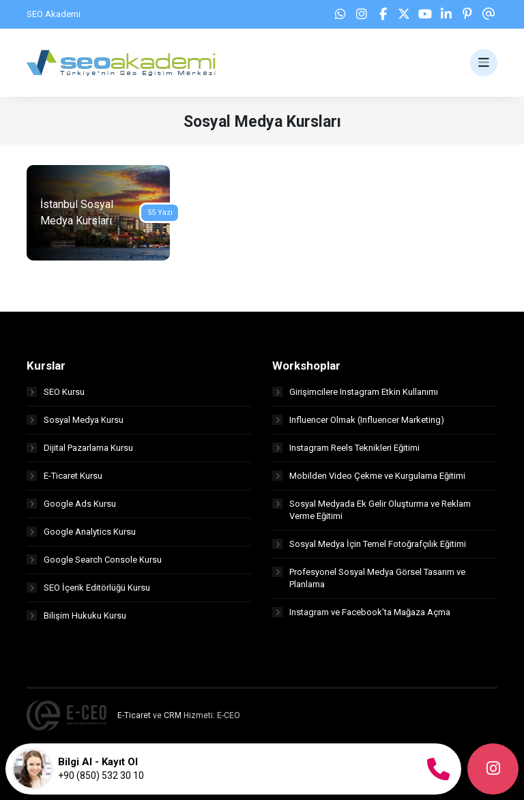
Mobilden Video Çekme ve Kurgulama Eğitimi (368, 476)
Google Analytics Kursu (81, 532)
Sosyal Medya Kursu (75, 420)
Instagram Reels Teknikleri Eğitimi (346, 448)
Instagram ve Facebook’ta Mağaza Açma (361, 612)
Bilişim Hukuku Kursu (76, 615)
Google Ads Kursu (71, 504)
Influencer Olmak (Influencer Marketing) (358, 420)
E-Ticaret (134, 715)
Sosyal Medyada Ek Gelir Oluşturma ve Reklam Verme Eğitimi (371, 510)
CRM (172, 715)
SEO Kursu (56, 392)
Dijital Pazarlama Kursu (80, 448)
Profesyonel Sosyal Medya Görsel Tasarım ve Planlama (368, 578)
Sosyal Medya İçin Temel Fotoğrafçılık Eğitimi (369, 544)
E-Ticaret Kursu (64, 476)
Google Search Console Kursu (94, 559)
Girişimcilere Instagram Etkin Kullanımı (355, 392)
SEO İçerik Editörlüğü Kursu (88, 587)
